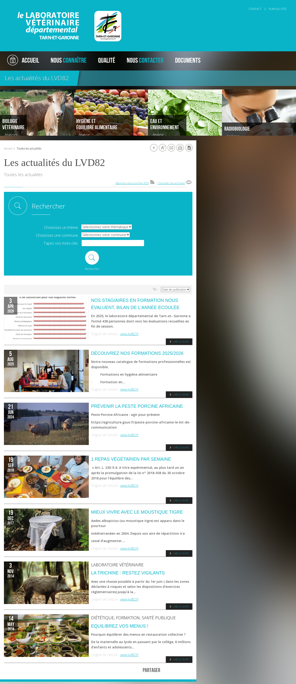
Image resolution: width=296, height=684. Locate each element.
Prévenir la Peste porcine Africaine (137, 406)
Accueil (8, 148)
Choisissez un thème (61, 227)
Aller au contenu (43, 4)
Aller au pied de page (95, 4)
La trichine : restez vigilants (128, 572)
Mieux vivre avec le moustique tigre (137, 512)
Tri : (155, 289)
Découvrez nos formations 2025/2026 (137, 353)
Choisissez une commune (57, 235)
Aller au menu (22, 4)
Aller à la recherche (67, 4)
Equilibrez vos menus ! (119, 626)
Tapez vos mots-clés (61, 243)
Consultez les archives (171, 183)
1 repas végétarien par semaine (131, 459)
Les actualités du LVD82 (37, 78)
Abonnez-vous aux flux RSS (132, 183)
